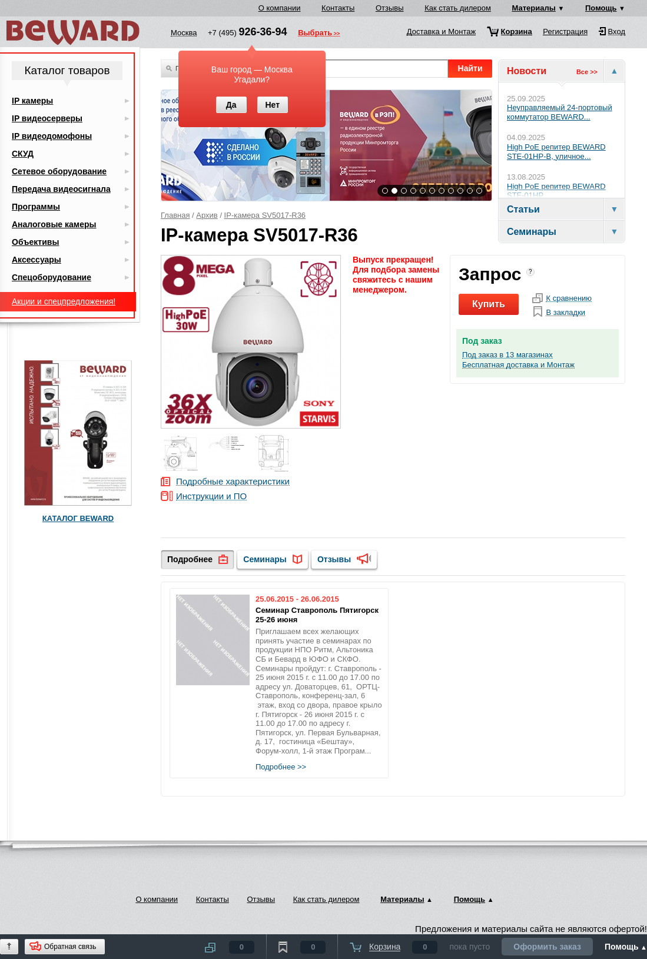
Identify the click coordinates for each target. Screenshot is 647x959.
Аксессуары (36, 259)
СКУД (23, 153)
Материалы (534, 8)
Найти (470, 68)
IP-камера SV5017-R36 (265, 215)
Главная (175, 215)
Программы (36, 206)
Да (231, 104)
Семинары (264, 559)
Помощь (600, 8)
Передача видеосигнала (61, 189)
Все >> (587, 71)
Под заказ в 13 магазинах (507, 355)
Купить (488, 304)
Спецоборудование (51, 277)
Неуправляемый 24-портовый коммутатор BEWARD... (559, 112)
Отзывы (390, 8)
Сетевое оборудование (59, 171)
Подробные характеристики (233, 482)
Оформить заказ (547, 946)
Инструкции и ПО (211, 496)
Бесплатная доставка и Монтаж (518, 365)
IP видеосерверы (47, 118)
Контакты (337, 8)
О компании (279, 8)
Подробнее (190, 559)
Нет (272, 104)
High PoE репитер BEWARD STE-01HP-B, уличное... (556, 151)
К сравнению (569, 298)
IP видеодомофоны (52, 136)
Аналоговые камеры (54, 224)
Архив (206, 215)
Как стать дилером (457, 8)
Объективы (35, 242)
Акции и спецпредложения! (63, 301)
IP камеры (32, 100)
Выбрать (315, 33)
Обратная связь (70, 947)
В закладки (565, 312)
